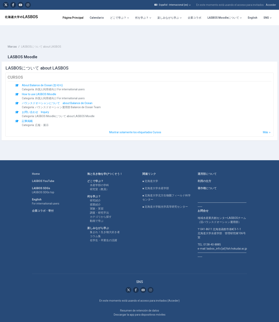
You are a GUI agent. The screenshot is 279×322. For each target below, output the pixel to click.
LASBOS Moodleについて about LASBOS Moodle (74, 104)
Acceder (271, 4)
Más (256, 120)
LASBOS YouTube (43, 169)
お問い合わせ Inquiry (44, 100)
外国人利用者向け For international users (69, 77)
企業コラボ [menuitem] (194, 17)
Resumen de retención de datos (139, 298)
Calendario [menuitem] (97, 17)
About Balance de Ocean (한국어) (51, 73)
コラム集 (95, 224)
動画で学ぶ (96, 209)
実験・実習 (96, 196)
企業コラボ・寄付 (43, 199)
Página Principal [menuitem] (73, 17)
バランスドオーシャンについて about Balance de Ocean (66, 91)
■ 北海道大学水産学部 (155, 176)
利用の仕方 (204, 169)
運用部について (207, 162)
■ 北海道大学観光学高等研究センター (165, 195)
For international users (45, 191)
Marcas (21, 35)
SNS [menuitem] (266, 17)
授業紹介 (95, 192)
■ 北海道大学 (150, 169)
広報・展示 (51, 113)
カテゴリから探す (101, 205)
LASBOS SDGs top (43, 180)
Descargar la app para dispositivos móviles (139, 303)
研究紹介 (95, 188)
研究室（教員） (99, 177)
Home (36, 162)
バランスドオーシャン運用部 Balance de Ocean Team (77, 95)
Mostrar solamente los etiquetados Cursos (135, 120)
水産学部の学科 (99, 173)
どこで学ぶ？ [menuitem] (118, 17)
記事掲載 (36, 109)
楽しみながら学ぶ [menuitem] (168, 17)
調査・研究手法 (99, 201)
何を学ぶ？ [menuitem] (142, 17)
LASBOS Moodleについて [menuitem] (223, 17)
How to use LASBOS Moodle (48, 82)
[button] (172, 5)
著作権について (207, 176)
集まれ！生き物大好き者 (105, 220)
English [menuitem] (252, 17)
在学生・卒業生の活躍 (103, 228)
